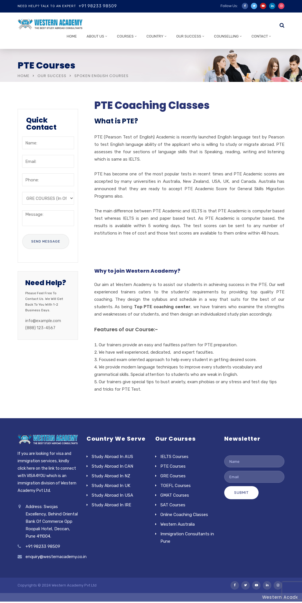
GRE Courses (173, 475)
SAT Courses (172, 504)
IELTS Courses (174, 456)
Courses (125, 36)
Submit (241, 492)
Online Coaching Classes (184, 514)
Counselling (226, 36)
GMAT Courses (174, 495)
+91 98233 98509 (98, 6)
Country (154, 36)
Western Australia (177, 524)
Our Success (188, 36)
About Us (95, 36)
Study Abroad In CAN (112, 466)
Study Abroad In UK (111, 485)
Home (72, 36)
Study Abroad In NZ (111, 475)
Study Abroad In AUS (112, 456)
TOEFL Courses (175, 485)
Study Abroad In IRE (111, 504)
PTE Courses (173, 466)
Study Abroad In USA (112, 495)
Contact (259, 36)
